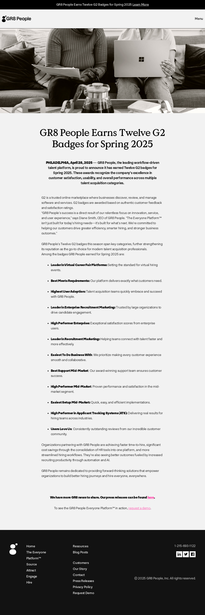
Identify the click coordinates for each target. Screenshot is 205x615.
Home (30, 546)
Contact (79, 575)
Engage (31, 576)
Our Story (80, 569)
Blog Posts (80, 552)
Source (31, 564)
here (151, 497)
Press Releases (83, 581)
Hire (29, 582)
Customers (81, 563)
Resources (80, 546)
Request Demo (83, 593)
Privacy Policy (83, 587)
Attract (31, 570)
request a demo (139, 508)
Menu (199, 19)
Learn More (141, 5)
